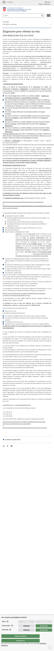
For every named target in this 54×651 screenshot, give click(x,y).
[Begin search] (42, 16)
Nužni (4, 625)
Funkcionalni (6, 629)
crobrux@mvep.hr (8, 405)
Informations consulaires (10, 24)
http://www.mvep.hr (45, 62)
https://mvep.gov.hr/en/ (9, 68)
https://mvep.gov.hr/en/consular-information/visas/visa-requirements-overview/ (25, 428)
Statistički (5, 633)
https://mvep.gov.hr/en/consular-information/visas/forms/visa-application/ (23, 202)
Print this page (4, 446)
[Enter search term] (22, 15)
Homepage (6, 22)
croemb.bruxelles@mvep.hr (23, 405)
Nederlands (47, 4)
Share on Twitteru (12, 446)
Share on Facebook (8, 446)
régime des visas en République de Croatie (37, 56)
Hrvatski (40, 4)
